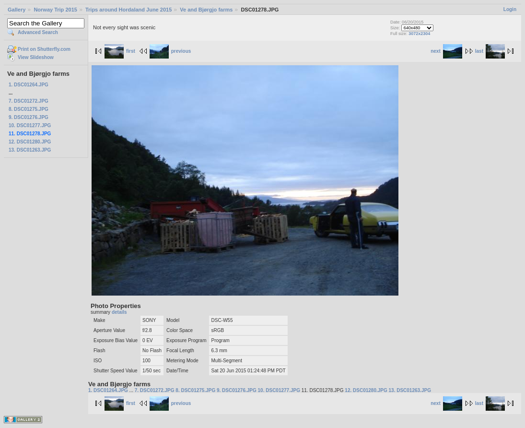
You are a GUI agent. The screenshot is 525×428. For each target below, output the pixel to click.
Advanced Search (38, 32)
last (490, 51)
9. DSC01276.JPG (28, 117)
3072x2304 (419, 33)
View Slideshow (36, 57)
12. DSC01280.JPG (30, 141)
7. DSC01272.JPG (28, 101)
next (446, 51)
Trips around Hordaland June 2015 (128, 9)
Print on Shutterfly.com (44, 49)
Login (509, 9)
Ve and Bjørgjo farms (206, 9)
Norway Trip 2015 (55, 9)
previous (170, 51)
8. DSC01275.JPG (28, 109)
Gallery (16, 9)
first (120, 51)
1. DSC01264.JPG (28, 84)
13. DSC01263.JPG (30, 150)
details (119, 312)
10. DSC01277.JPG (30, 125)
